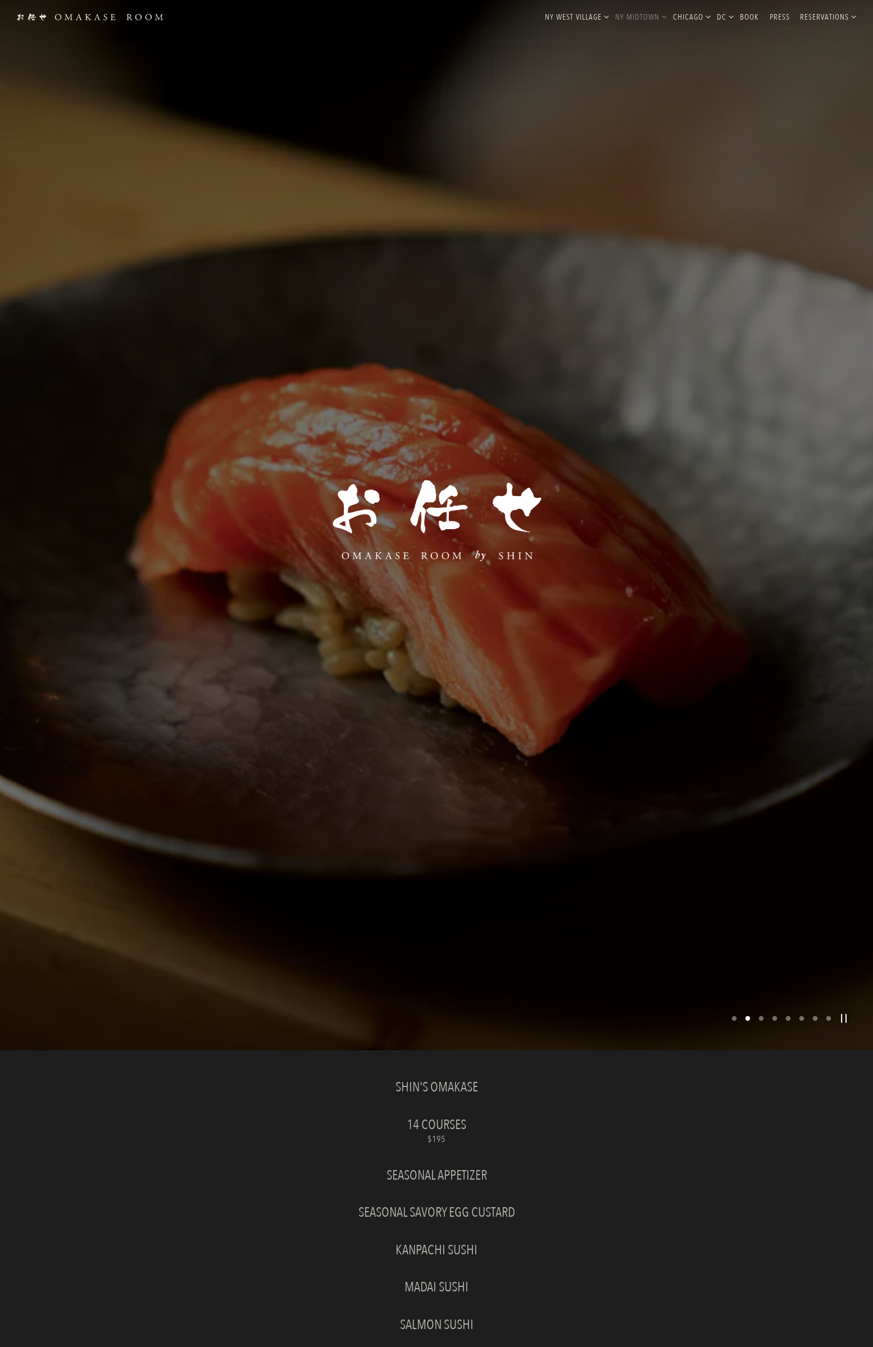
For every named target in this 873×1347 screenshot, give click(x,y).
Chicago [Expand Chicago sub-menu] (689, 16)
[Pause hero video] (844, 943)
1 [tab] (734, 943)
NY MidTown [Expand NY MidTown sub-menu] (639, 16)
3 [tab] (761, 943)
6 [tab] (801, 943)
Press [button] (780, 17)
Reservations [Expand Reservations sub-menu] (826, 16)
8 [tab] (828, 943)
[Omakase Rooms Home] (90, 16)
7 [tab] (815, 943)
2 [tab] (747, 943)
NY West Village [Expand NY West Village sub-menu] (575, 16)
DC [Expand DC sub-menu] (723, 16)
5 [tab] (788, 943)
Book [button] (749, 17)
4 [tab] (774, 943)
